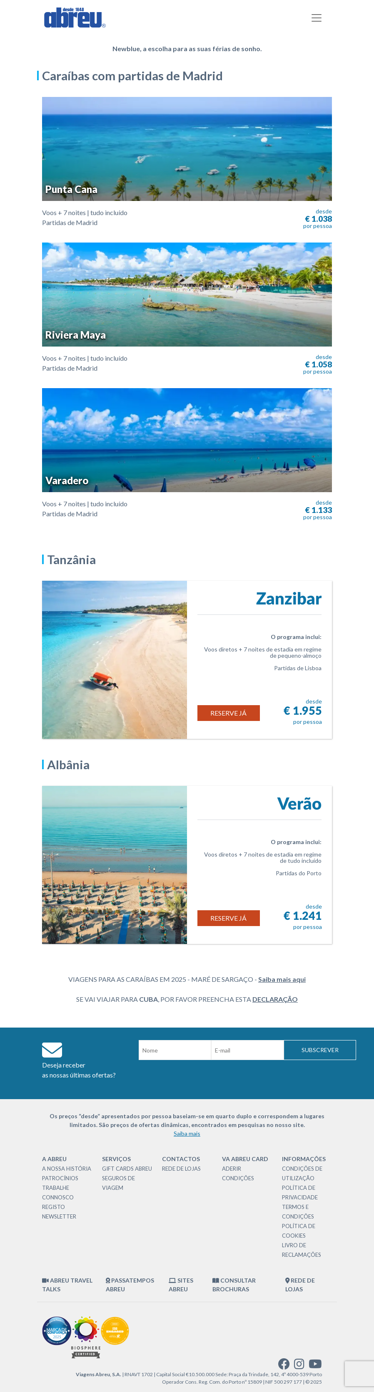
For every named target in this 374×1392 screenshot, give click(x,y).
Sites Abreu (181, 1285)
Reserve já (228, 713)
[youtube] (315, 1366)
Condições (238, 1178)
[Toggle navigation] (316, 18)
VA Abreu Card (245, 1158)
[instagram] (299, 1366)
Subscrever (320, 1049)
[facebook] (284, 1366)
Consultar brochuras (234, 1285)
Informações (304, 1158)
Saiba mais (187, 1133)
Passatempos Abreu (130, 1285)
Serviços (116, 1158)
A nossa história (66, 1168)
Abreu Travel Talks (67, 1285)
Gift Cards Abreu (127, 1168)
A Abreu (54, 1158)
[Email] (247, 1050)
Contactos (181, 1158)
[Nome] (175, 1050)
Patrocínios (60, 1178)
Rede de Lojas (181, 1168)
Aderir (231, 1168)
